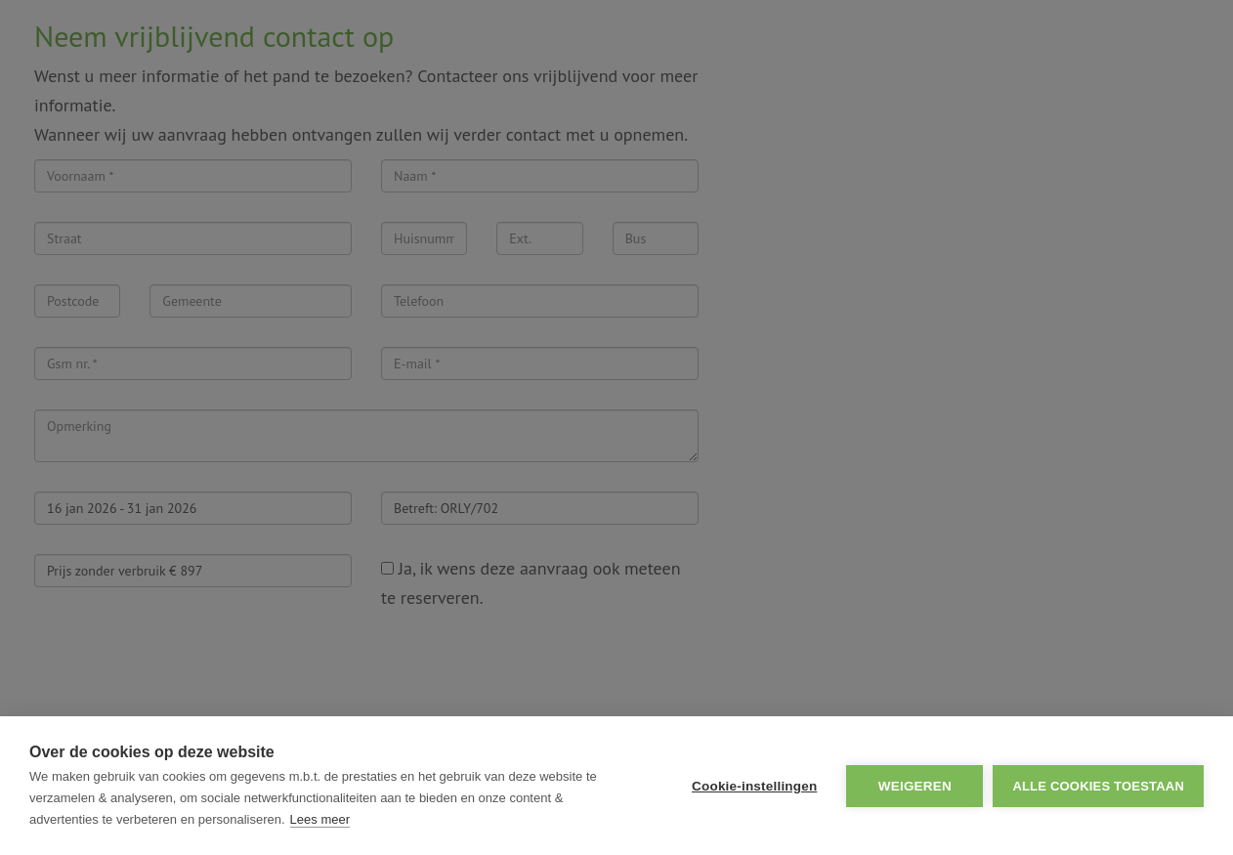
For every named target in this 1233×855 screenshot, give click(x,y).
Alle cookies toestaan (1098, 786)
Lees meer (320, 819)
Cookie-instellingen (754, 786)
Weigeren (915, 786)
